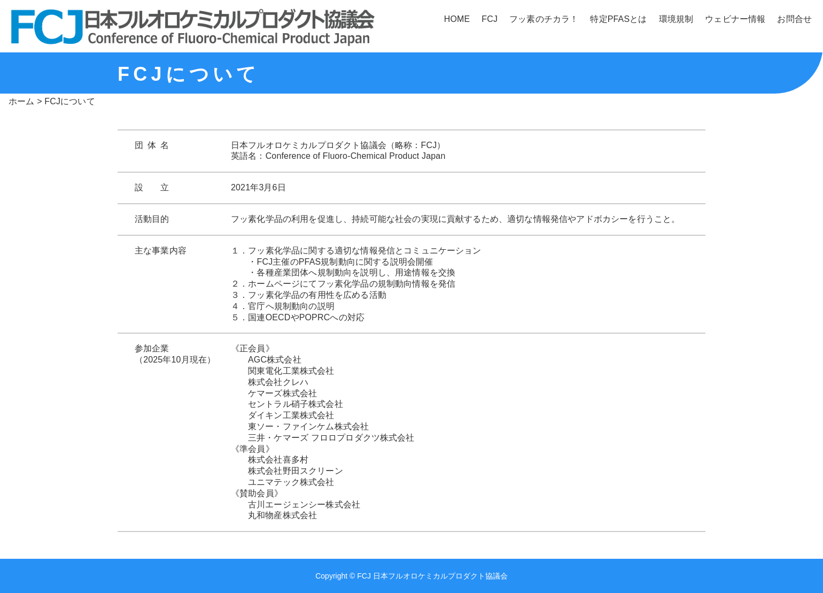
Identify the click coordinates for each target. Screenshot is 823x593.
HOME (457, 19)
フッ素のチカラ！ (543, 19)
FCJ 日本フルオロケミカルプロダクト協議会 (432, 576)
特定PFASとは (618, 19)
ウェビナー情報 (735, 19)
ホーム (21, 101)
